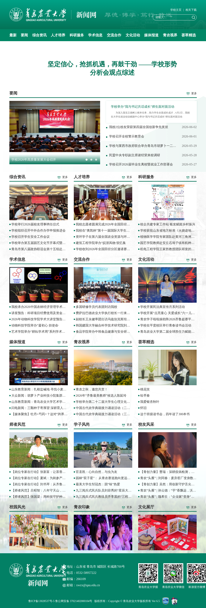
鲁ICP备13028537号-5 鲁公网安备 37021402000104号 (61, 601)
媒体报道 (151, 35)
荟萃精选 (188, 35)
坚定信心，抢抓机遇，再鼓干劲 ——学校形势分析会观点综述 (112, 68)
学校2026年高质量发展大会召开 (33, 159)
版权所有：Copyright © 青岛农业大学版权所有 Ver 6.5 (128, 601)
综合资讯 (39, 35)
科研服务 (77, 35)
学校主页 (175, 9)
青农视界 (170, 35)
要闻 (24, 35)
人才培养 (58, 35)
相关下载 (191, 9)
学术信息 (95, 35)
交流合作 (114, 35)
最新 (13, 35)
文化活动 (133, 35)
